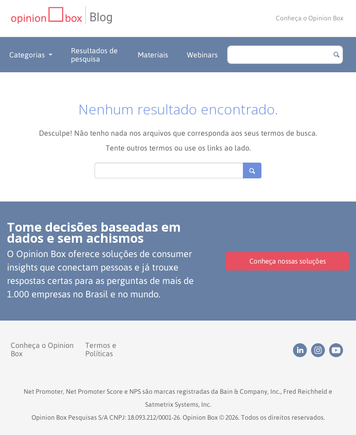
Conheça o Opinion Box (309, 18)
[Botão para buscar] (336, 54)
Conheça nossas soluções (287, 261)
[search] (285, 54)
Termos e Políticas (100, 349)
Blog (101, 17)
